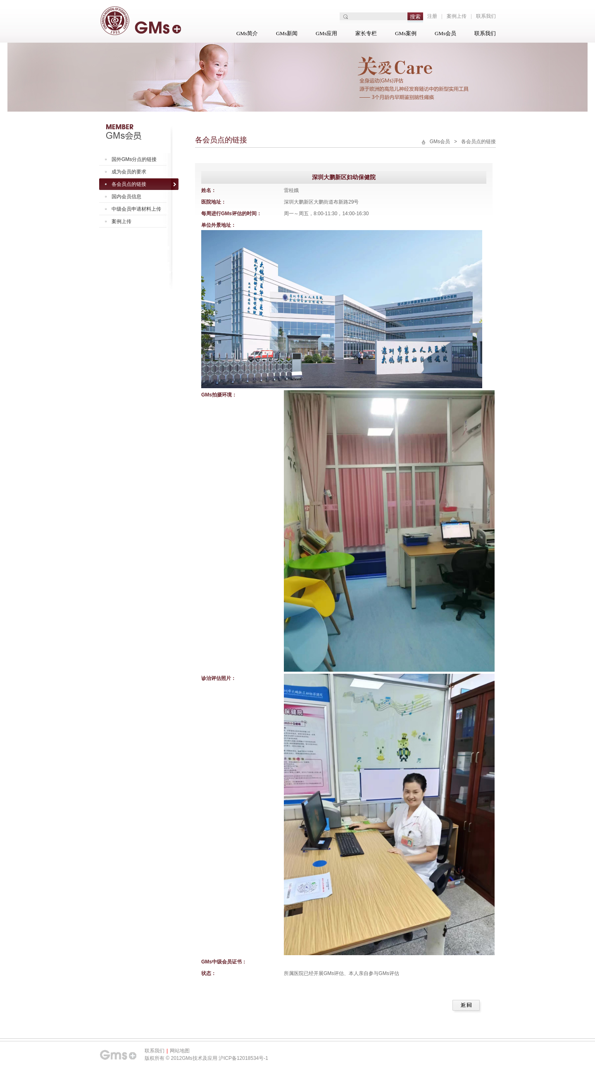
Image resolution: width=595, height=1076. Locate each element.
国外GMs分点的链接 (134, 159)
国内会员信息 (126, 196)
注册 (432, 16)
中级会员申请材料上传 (136, 209)
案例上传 (456, 16)
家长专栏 (366, 33)
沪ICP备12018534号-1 (243, 1058)
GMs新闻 (287, 33)
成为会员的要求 (129, 172)
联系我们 (486, 16)
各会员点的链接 (129, 184)
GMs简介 (247, 33)
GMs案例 (405, 33)
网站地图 (180, 1051)
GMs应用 (326, 33)
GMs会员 (445, 33)
